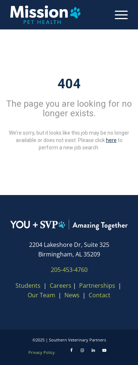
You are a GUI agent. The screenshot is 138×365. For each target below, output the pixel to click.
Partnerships (97, 285)
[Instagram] (82, 350)
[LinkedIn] (93, 350)
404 (69, 84)
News (71, 295)
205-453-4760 (69, 270)
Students (27, 285)
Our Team (42, 295)
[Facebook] (71, 350)
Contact (99, 295)
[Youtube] (104, 350)
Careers (60, 285)
